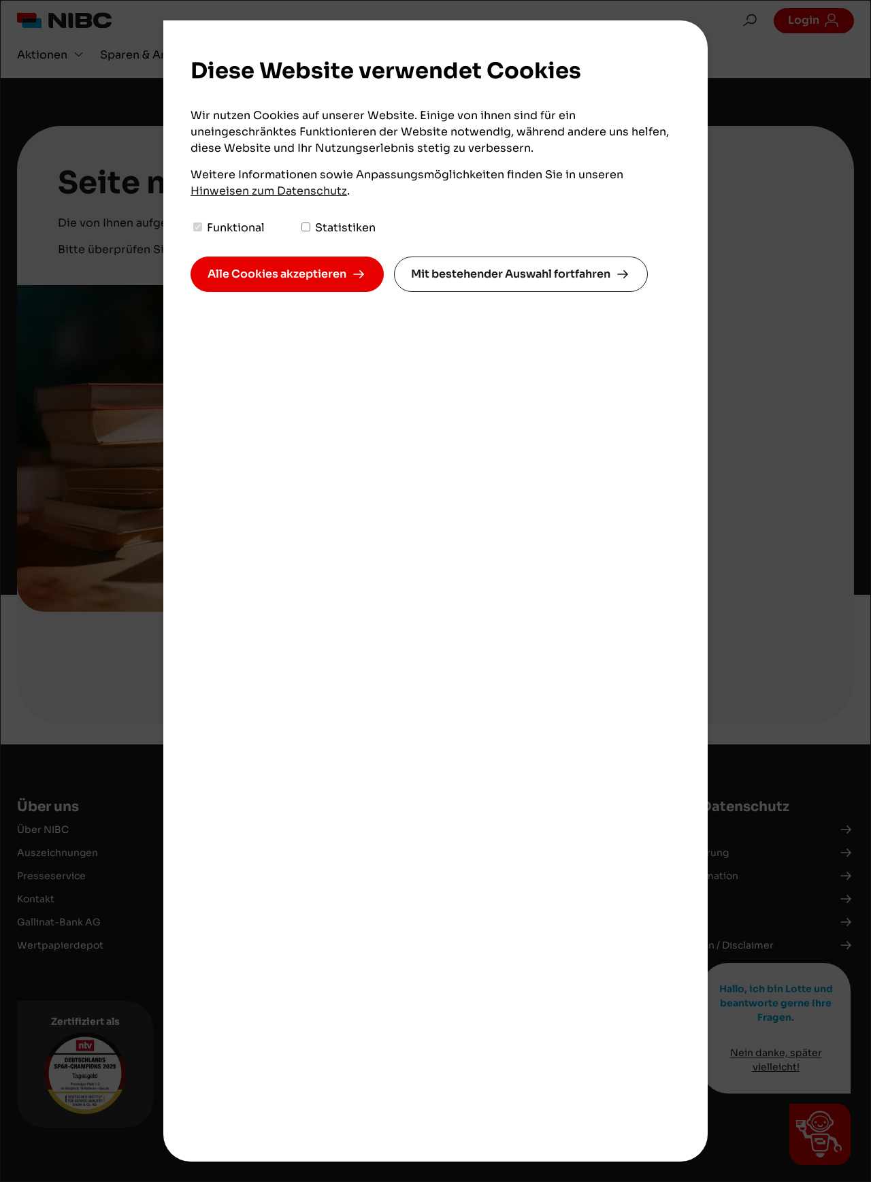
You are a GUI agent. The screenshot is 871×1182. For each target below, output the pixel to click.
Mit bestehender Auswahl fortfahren (510, 274)
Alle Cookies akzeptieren (277, 274)
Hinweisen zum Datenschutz (269, 191)
